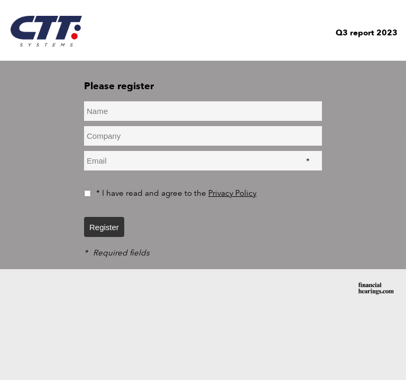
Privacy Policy (232, 193)
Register (104, 227)
